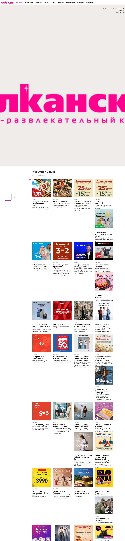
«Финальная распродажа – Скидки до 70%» (41, 493)
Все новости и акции (37, 175)
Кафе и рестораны (70, 2)
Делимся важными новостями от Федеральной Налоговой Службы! (103, 458)
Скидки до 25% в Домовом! (101, 203)
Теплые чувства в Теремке (60, 492)
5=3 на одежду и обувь (41, 425)
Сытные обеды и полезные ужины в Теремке (81, 493)
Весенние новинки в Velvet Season (82, 325)
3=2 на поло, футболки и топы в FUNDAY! (41, 266)
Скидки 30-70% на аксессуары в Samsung (41, 325)
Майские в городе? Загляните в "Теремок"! (62, 203)
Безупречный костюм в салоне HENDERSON (83, 203)
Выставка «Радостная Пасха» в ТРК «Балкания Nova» (103, 358)
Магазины (47, 2)
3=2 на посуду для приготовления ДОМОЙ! (60, 266)
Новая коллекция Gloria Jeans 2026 (81, 426)
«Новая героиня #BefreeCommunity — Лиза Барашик (103, 391)
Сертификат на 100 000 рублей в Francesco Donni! (83, 457)
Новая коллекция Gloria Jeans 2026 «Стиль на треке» (81, 358)
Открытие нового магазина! (102, 266)
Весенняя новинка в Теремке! (103, 426)
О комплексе (19, 2)
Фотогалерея (80, 2)
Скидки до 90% (59, 324)
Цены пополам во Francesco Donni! (60, 357)
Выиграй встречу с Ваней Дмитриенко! (82, 266)
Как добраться (118, 10)
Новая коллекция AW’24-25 (102, 519)
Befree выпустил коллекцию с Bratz (60, 426)
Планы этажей (39, 2)
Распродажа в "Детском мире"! (38, 357)
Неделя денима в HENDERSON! (102, 325)
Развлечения (60, 2)
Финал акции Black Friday (102, 492)
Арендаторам (89, 2)
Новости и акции (29, 2)
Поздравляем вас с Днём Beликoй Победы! (40, 203)
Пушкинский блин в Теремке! (103, 296)
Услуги (53, 2)
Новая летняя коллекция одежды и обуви (103, 234)
